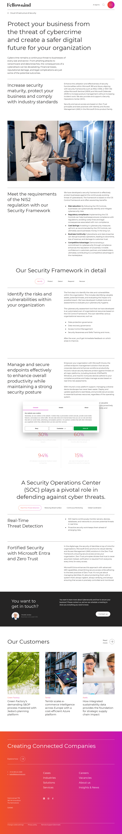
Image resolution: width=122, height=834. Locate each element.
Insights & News (89, 787)
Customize (61, 428)
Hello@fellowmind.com (17, 774)
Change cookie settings (15, 825)
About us (84, 782)
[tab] (39, 281)
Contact (10, 807)
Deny (36, 428)
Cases (47, 773)
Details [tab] (61, 407)
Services (48, 787)
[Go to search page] (103, 5)
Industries (49, 777)
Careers (84, 773)
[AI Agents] (96, 5)
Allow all (85, 428)
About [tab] (86, 407)
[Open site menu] (111, 4)
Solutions (49, 782)
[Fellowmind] (19, 5)
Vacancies (85, 777)
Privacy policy (32, 825)
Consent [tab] (35, 407)
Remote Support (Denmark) (50, 825)
